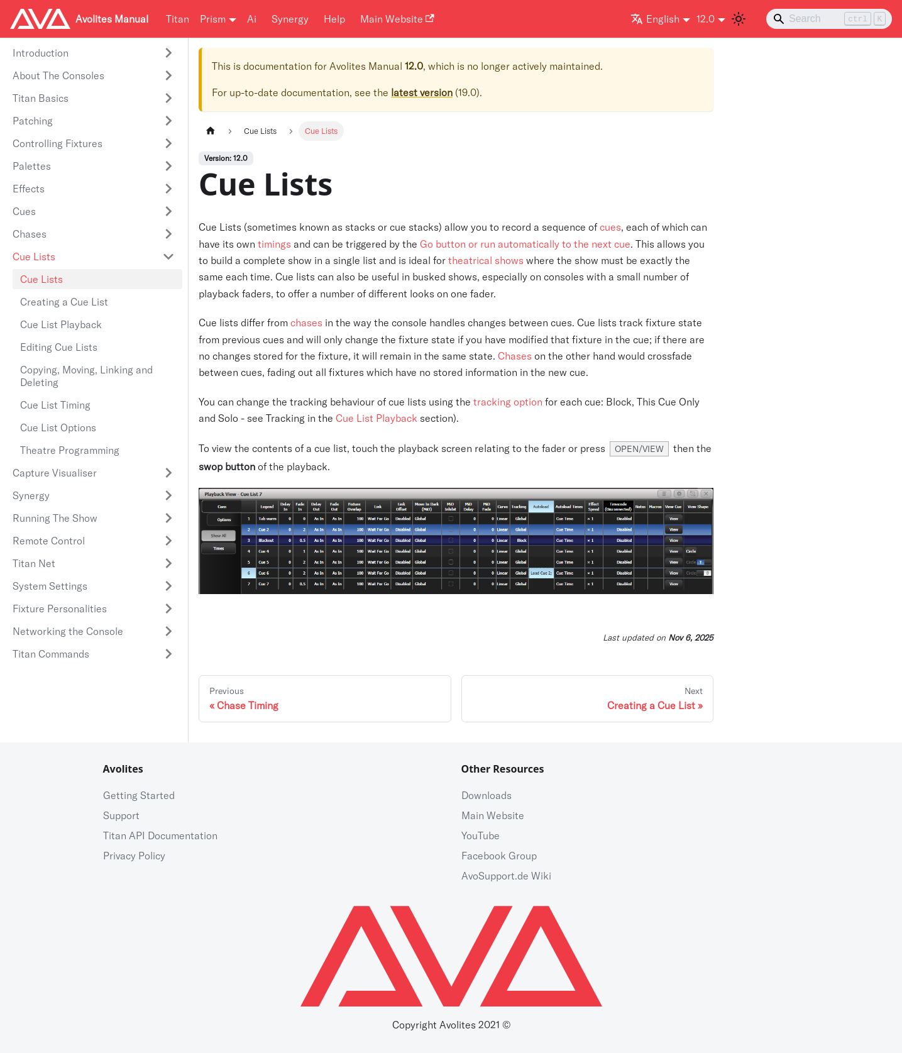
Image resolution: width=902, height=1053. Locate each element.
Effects (29, 188)
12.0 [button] (705, 19)
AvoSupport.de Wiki (506, 875)
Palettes (32, 166)
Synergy (290, 19)
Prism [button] (213, 19)
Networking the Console (68, 631)
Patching (33, 120)
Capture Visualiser (55, 472)
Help (334, 19)
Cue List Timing (55, 405)
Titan (177, 19)
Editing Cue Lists (58, 347)
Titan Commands (51, 654)
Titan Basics (41, 98)
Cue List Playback (61, 324)
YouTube (480, 835)
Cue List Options (58, 427)
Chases (30, 234)
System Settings (50, 586)
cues (610, 227)
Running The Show (55, 518)
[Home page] (211, 131)
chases (306, 322)
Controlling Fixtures (57, 143)
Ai (251, 19)
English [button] (654, 19)
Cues (24, 211)
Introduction (41, 53)
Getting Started (139, 795)
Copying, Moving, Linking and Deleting (86, 376)
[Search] (829, 19)
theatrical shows (486, 260)
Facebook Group (499, 855)
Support (121, 815)
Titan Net (34, 563)
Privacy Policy (134, 855)
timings (274, 244)
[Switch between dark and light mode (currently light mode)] (739, 19)
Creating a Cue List (64, 301)
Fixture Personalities (60, 608)
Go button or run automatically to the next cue (525, 244)
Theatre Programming (69, 450)
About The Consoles (58, 75)
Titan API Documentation (160, 835)
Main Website (397, 19)
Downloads (486, 795)
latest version (422, 92)
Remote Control (49, 540)
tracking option (507, 401)
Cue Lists (34, 256)
